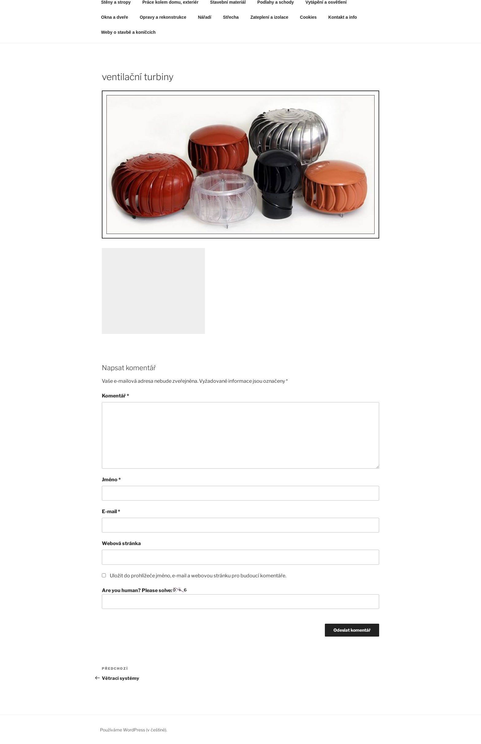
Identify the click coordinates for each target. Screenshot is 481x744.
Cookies (308, 17)
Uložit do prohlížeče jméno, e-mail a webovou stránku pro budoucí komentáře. (198, 576)
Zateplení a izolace (269, 17)
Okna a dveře (114, 17)
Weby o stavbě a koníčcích (128, 32)
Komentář (115, 396)
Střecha (231, 17)
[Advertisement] (153, 291)
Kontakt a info (342, 17)
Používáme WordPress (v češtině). (133, 729)
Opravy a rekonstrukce (163, 17)
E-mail (111, 511)
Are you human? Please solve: (240, 598)
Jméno (111, 479)
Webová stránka (121, 543)
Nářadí (204, 17)
